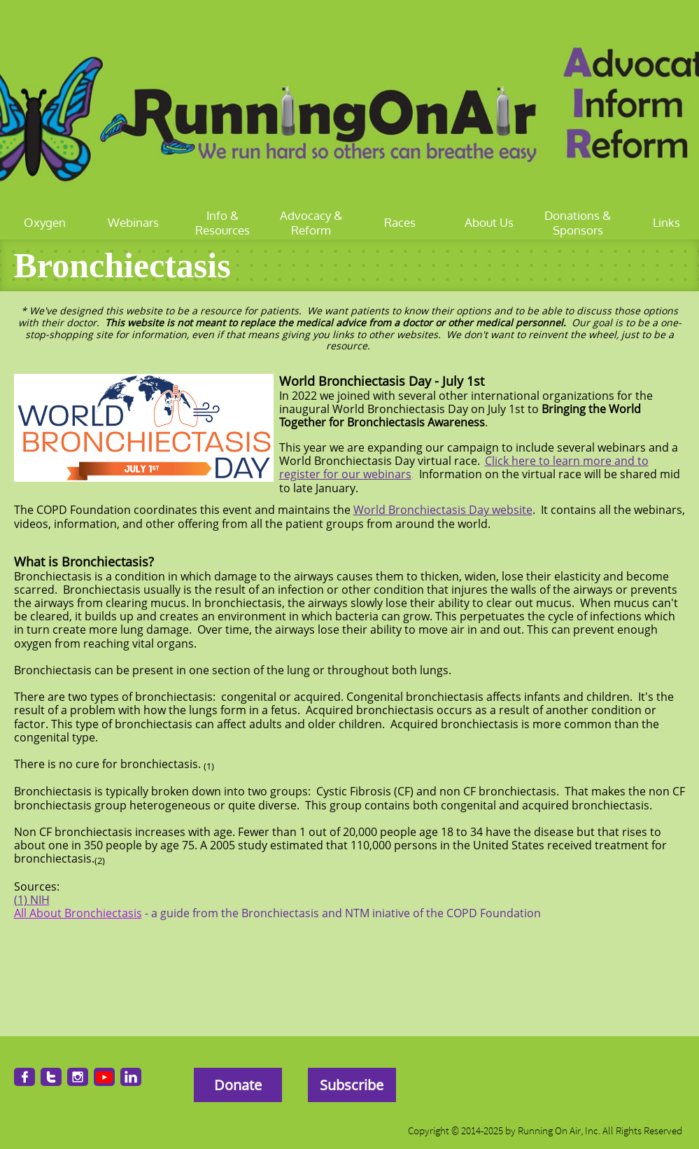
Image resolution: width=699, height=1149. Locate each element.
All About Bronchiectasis (78, 913)
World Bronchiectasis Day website (442, 509)
